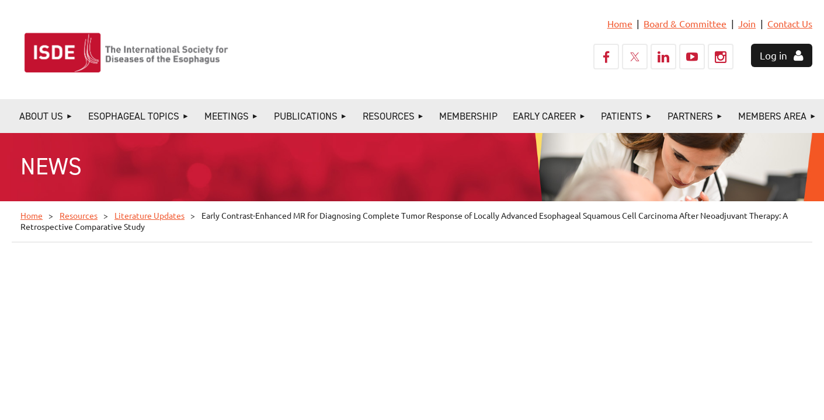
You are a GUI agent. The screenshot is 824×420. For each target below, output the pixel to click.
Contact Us (789, 23)
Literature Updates (149, 215)
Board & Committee (685, 23)
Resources (79, 215)
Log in (773, 55)
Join (747, 23)
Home (619, 23)
